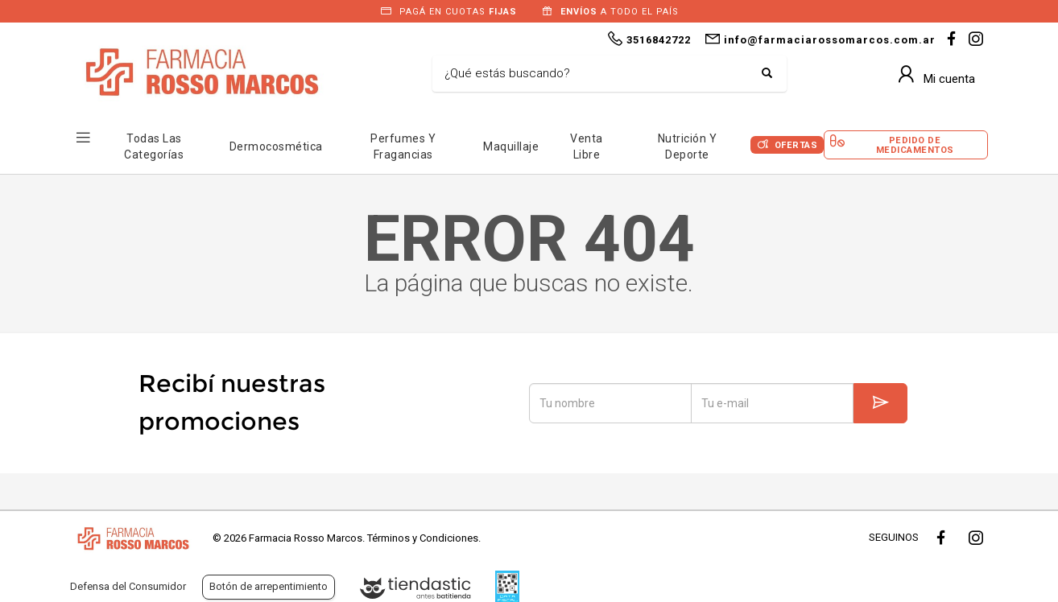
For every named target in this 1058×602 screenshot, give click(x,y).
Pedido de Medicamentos (915, 145)
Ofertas (796, 145)
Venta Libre (586, 146)
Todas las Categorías (154, 146)
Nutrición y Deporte (687, 146)
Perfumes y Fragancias (403, 146)
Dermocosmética (276, 146)
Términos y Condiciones (422, 538)
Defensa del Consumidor (128, 586)
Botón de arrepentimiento (268, 586)
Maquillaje (511, 146)
